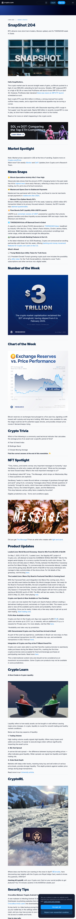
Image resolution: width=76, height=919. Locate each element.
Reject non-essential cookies (56, 912)
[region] (56, 906)
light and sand (57, 540)
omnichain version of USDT (28, 214)
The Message (22, 540)
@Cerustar (56, 872)
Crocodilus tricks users (16, 904)
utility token (15, 259)
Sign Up (61, 2)
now (36, 595)
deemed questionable (19, 207)
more (32, 640)
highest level (20, 183)
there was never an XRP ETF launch (50, 93)
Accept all (56, 907)
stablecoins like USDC (31, 196)
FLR (56, 619)
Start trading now (24, 612)
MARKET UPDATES (22, 19)
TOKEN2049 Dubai (52, 226)
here (27, 573)
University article (27, 772)
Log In (53, 2)
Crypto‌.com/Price (14, 160)
